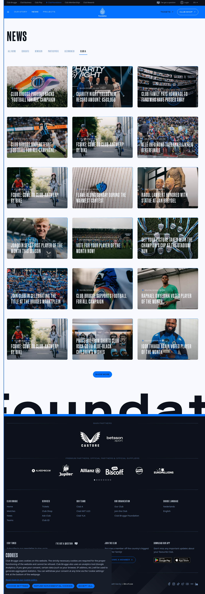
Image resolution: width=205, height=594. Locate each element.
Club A (80, 506)
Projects (49, 12)
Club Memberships (72, 2)
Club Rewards (88, 2)
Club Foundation (53, 2)
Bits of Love (127, 584)
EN (195, 2)
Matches (11, 511)
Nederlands (169, 506)
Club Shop (47, 511)
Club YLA (81, 515)
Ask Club (46, 515)
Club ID (46, 520)
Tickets (45, 506)
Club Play (38, 2)
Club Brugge (12, 2)
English (167, 511)
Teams (10, 520)
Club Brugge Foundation (126, 515)
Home (10, 506)
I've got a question (166, 2)
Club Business (25, 2)
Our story (20, 12)
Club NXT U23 (83, 511)
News (35, 12)
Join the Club (120, 511)
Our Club (118, 506)
